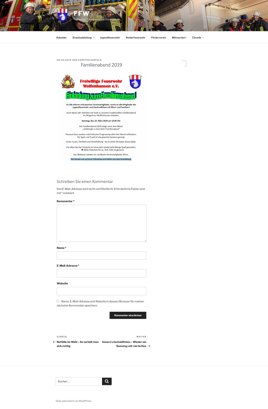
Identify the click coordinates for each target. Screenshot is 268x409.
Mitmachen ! (179, 37)
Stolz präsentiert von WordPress (73, 400)
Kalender (61, 37)
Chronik (198, 37)
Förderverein (158, 37)
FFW (82, 13)
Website (62, 283)
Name (61, 248)
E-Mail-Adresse (68, 265)
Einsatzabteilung (84, 37)
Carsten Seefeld (90, 60)
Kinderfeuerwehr (135, 37)
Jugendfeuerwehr (110, 37)
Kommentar (66, 201)
